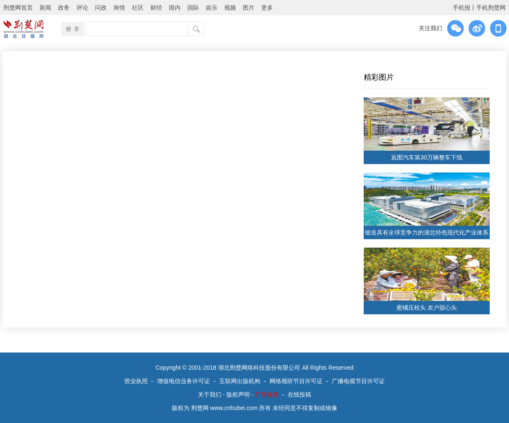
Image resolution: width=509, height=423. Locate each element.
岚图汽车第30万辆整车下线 (426, 157)
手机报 (461, 7)
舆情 (119, 7)
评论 (82, 7)
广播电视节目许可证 (358, 381)
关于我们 (209, 394)
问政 (101, 7)
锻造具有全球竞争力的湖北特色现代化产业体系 (426, 232)
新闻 (45, 7)
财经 (156, 7)
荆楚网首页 (18, 7)
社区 (138, 7)
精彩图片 (379, 77)
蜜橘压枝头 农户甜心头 (426, 307)
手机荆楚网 (491, 7)
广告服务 (267, 394)
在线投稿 (299, 394)
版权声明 (238, 394)
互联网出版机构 (239, 381)
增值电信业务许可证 (183, 381)
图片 (248, 7)
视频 (230, 7)
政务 (64, 7)
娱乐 (212, 7)
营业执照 (136, 381)
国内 (175, 7)
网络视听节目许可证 (296, 381)
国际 (193, 7)
